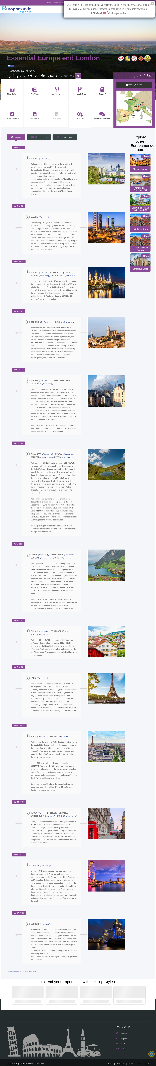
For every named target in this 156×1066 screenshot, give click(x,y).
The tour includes (64, 137)
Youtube (121, 1043)
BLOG (147, 1058)
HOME (110, 1058)
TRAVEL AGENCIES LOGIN (89, 1062)
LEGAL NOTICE (109, 1062)
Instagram (121, 1033)
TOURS (131, 1058)
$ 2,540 (143, 76)
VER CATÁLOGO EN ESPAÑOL (50, 3)
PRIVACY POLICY (125, 1062)
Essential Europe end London (53, 58)
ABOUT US (121, 1058)
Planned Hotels (38, 137)
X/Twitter (121, 1038)
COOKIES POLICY (142, 1062)
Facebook (121, 1028)
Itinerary (16, 137)
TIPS (139, 1058)
